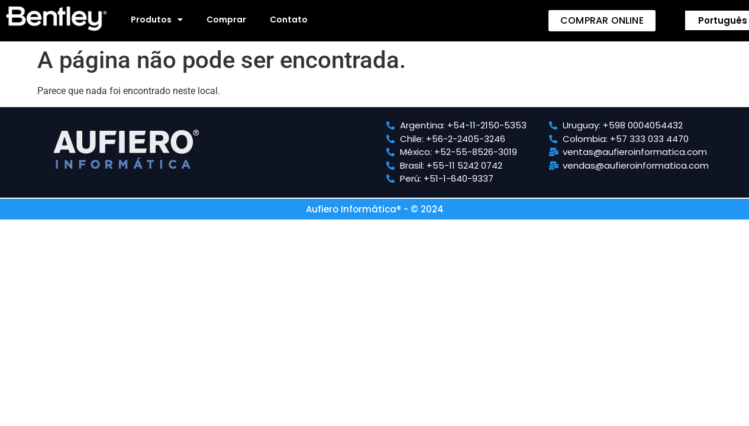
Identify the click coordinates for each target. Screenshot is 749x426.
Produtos (157, 19)
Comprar (226, 19)
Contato (289, 19)
